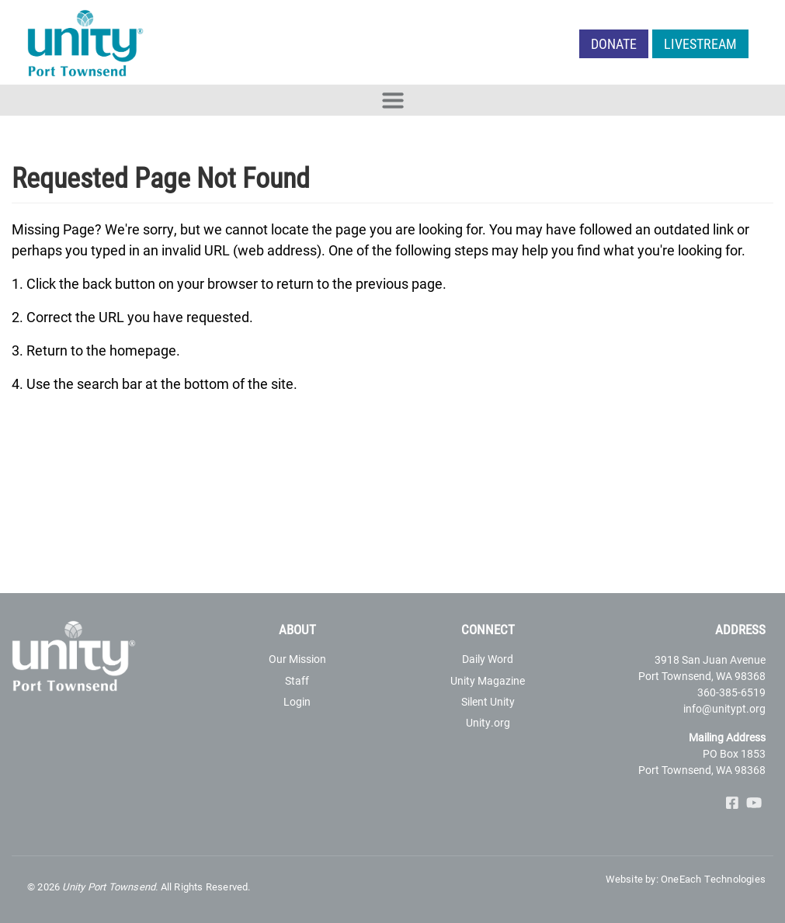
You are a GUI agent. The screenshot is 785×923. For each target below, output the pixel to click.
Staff (297, 680)
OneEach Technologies (713, 879)
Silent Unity (488, 701)
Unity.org (488, 722)
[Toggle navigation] (392, 100)
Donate (614, 43)
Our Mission (297, 658)
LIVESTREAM (700, 43)
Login (297, 701)
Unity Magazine (487, 680)
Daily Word (487, 658)
